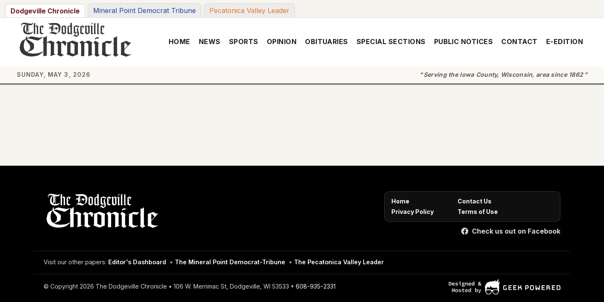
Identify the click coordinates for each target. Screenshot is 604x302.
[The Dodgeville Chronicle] (74, 42)
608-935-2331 (316, 286)
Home (179, 41)
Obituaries (326, 41)
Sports (243, 41)
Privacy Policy (412, 211)
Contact (519, 41)
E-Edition (564, 41)
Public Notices (463, 41)
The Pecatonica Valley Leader (339, 262)
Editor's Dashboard (137, 262)
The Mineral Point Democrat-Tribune (230, 262)
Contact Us (475, 201)
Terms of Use (478, 211)
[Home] (101, 213)
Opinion (282, 41)
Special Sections (391, 41)
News (210, 41)
